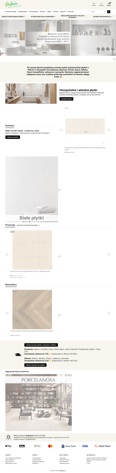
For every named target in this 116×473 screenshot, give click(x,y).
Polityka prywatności (38, 461)
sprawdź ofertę (66, 99)
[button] (108, 11)
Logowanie (62, 458)
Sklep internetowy (57, 470)
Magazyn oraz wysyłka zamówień (96, 459)
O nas (88, 463)
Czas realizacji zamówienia (13, 458)
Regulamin (35, 463)
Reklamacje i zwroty (11, 463)
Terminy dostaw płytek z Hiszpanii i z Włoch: (41, 345)
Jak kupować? (36, 458)
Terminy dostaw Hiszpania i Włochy (96, 458)
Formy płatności (9, 459)
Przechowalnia (63, 461)
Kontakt (88, 461)
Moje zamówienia (64, 459)
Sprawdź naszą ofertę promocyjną (28, 225)
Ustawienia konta (64, 463)
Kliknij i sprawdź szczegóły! (35, 365)
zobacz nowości (12, 137)
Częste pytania (36, 459)
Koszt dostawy (9, 461)
